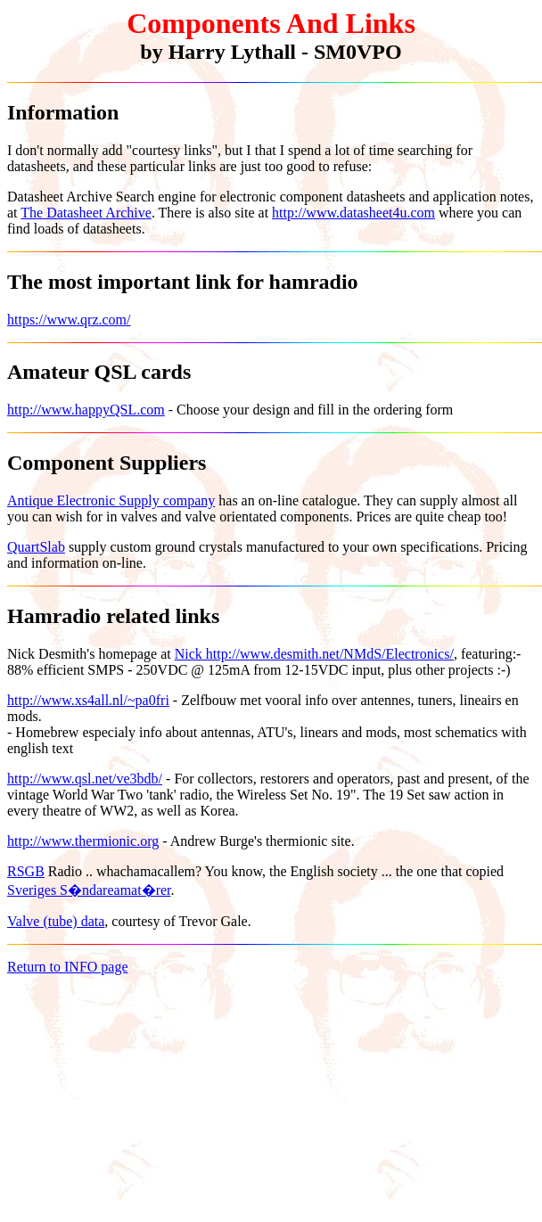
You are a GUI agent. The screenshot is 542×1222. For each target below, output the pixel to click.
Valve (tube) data (55, 921)
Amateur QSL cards (99, 371)
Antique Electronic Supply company (111, 500)
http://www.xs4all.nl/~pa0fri (88, 700)
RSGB (26, 871)
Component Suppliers (106, 462)
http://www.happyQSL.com (86, 409)
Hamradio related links (113, 615)
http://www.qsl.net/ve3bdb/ (84, 778)
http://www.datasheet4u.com (353, 212)
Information (63, 112)
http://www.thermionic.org (83, 841)
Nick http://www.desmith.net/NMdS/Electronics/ (314, 653)
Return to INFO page (67, 966)
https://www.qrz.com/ (69, 319)
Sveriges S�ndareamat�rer (89, 890)
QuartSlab (36, 546)
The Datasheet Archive (86, 212)
